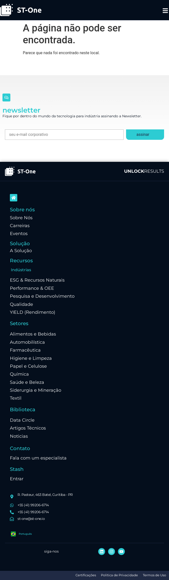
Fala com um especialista (38, 457)
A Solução (21, 250)
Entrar (16, 478)
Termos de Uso (154, 575)
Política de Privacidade (119, 575)
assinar (142, 134)
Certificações (85, 575)
